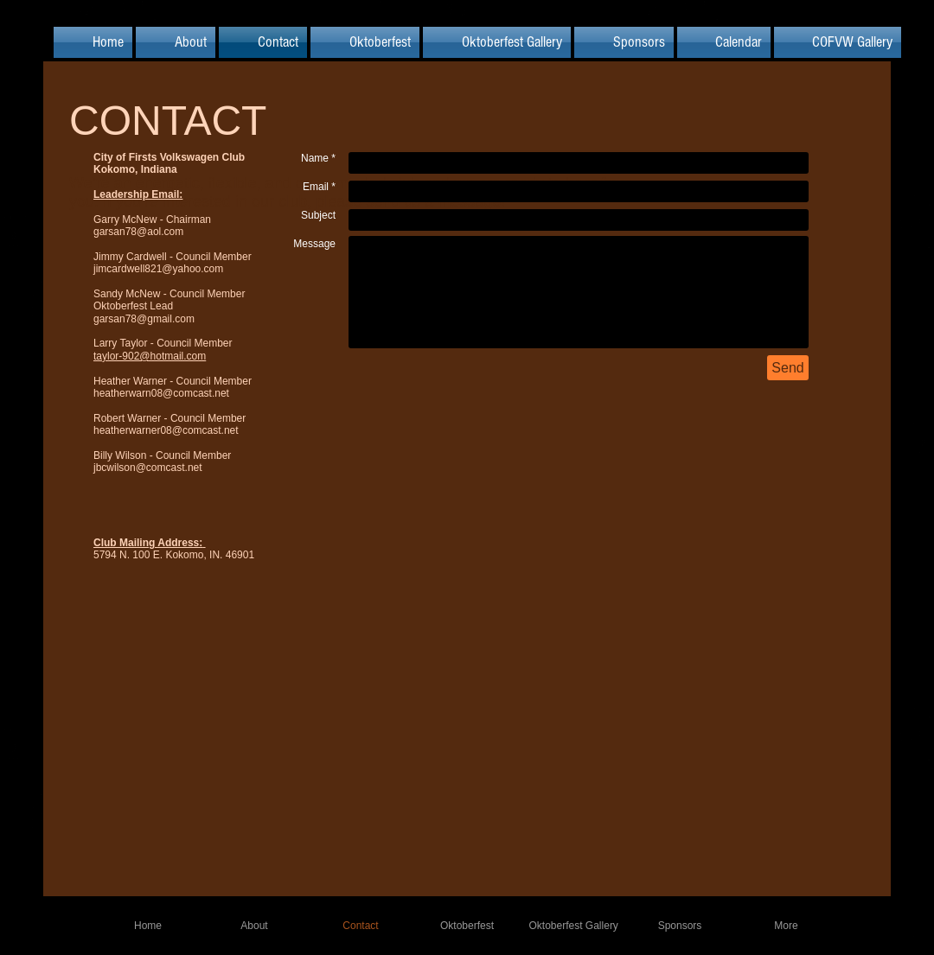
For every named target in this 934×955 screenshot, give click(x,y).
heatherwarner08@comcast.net (166, 430)
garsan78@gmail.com (144, 319)
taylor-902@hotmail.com (149, 356)
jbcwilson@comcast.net (147, 468)
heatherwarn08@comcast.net (161, 393)
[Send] (788, 367)
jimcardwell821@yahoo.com (158, 269)
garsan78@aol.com (138, 232)
